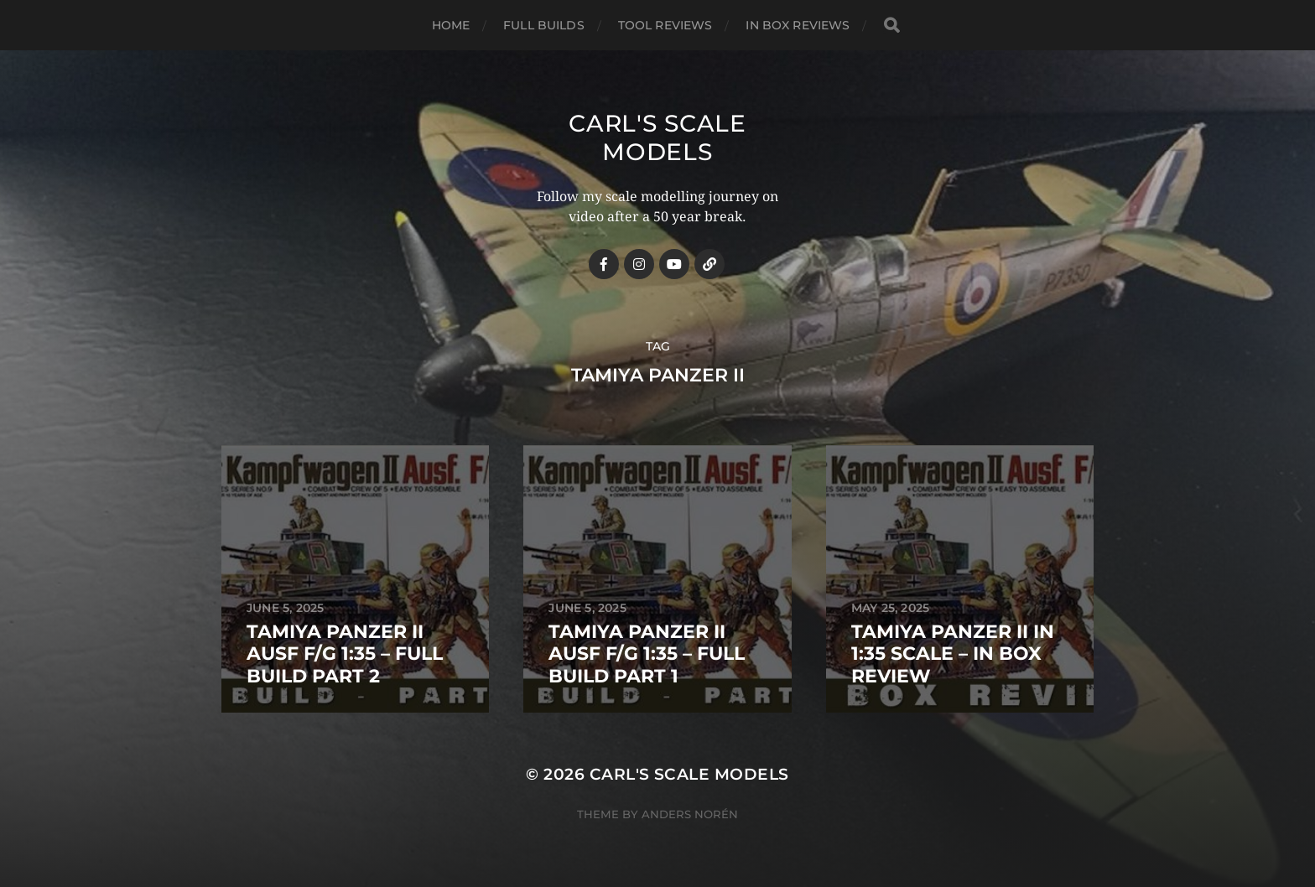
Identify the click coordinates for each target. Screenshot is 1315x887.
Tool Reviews (665, 25)
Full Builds (544, 25)
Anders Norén (690, 814)
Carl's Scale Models (657, 137)
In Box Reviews (798, 25)
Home (451, 25)
